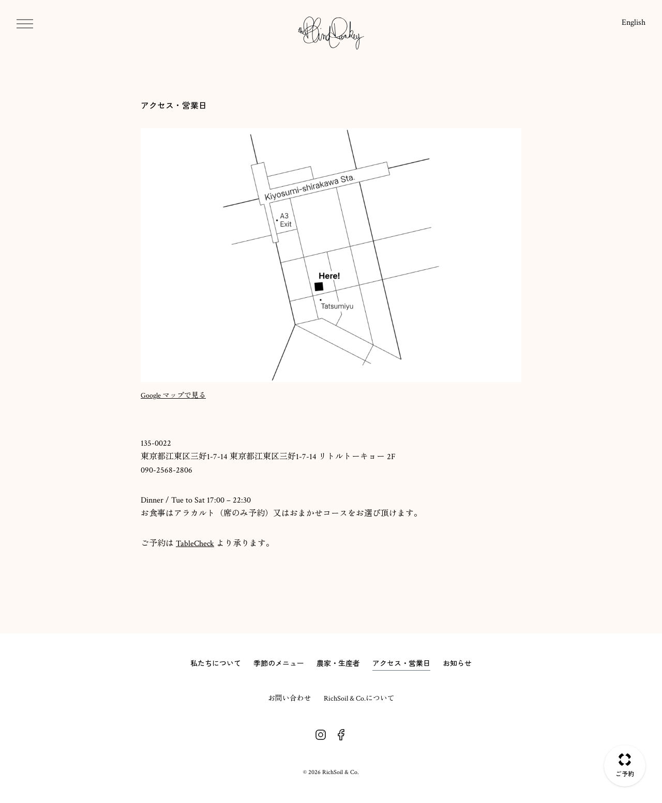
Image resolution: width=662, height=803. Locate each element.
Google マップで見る (173, 395)
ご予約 (624, 774)
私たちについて (215, 663)
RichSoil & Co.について (359, 698)
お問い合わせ (289, 698)
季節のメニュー (278, 663)
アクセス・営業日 (401, 663)
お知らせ (457, 663)
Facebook (341, 735)
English (633, 22)
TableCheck (195, 543)
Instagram (320, 735)
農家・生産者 (338, 663)
